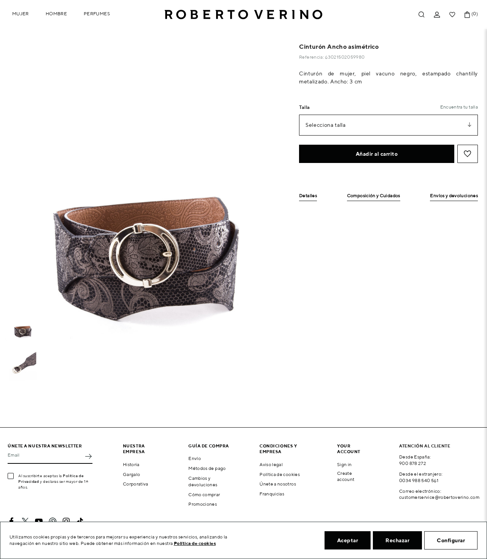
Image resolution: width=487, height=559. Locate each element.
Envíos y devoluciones (454, 195)
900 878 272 (412, 463)
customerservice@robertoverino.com (439, 497)
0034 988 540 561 (418, 480)
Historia (131, 464)
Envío (194, 458)
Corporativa (135, 484)
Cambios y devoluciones (202, 481)
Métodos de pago (207, 468)
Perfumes (97, 13)
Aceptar (347, 540)
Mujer (20, 13)
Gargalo (131, 474)
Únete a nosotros (277, 484)
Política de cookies (279, 474)
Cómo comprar (204, 494)
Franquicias (271, 494)
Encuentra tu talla (459, 107)
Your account (348, 448)
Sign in (344, 464)
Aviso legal (271, 464)
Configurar (451, 540)
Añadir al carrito (377, 154)
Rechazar (397, 540)
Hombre (56, 13)
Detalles (308, 195)
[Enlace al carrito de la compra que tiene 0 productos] (467, 14)
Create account (346, 476)
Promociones (202, 504)
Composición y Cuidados (373, 195)
